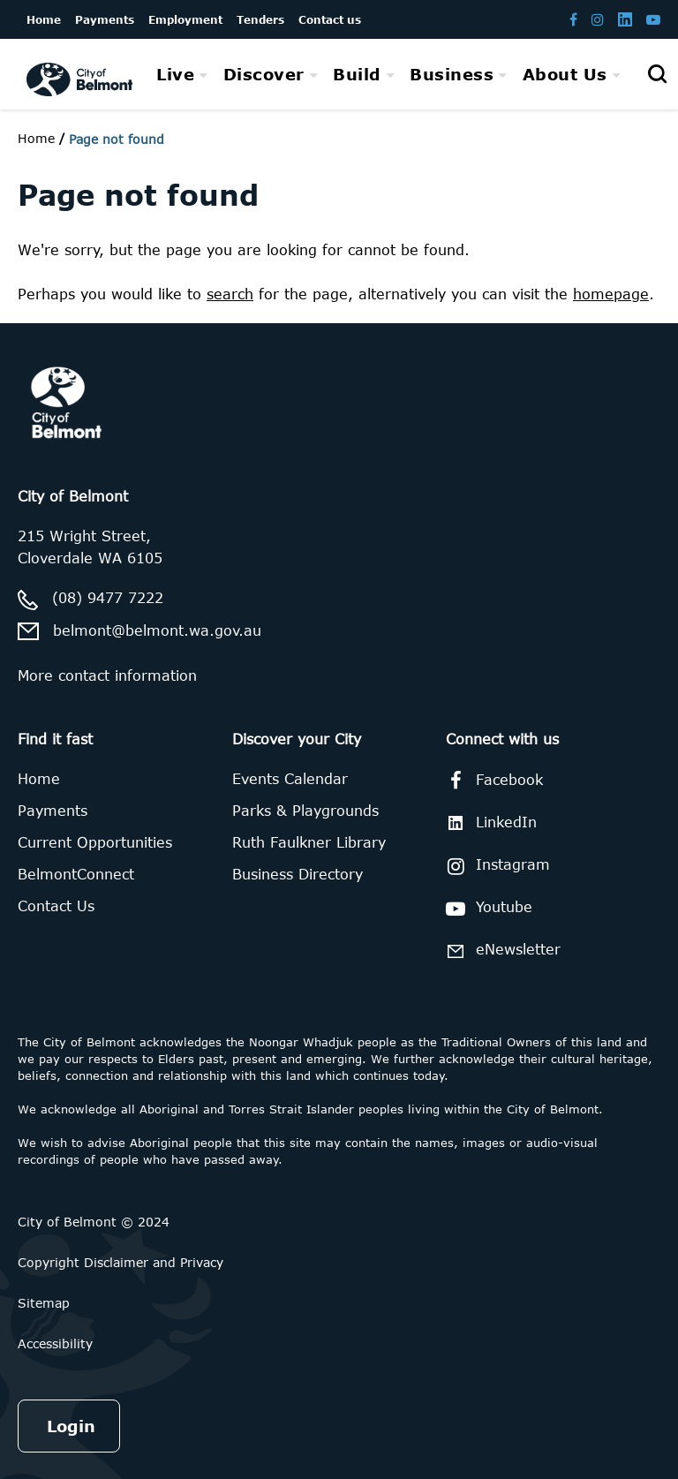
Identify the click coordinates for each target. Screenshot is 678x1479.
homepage (611, 294)
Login (71, 1426)
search (230, 294)
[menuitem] (182, 74)
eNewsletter (500, 950)
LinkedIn (488, 822)
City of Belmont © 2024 (94, 1221)
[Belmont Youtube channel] (653, 19)
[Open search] (657, 74)
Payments (52, 811)
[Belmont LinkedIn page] (625, 19)
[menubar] (388, 74)
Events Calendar (290, 779)
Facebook (491, 780)
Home (36, 138)
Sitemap (44, 1302)
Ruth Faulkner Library (309, 842)
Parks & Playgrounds (305, 811)
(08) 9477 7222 (107, 598)
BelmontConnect (76, 874)
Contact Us (56, 906)
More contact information (107, 675)
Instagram (495, 866)
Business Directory (297, 874)
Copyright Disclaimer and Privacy (120, 1262)
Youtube (486, 908)
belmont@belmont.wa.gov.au (157, 630)
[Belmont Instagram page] (597, 19)
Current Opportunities (95, 842)
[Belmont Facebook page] (573, 19)
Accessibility (55, 1343)
